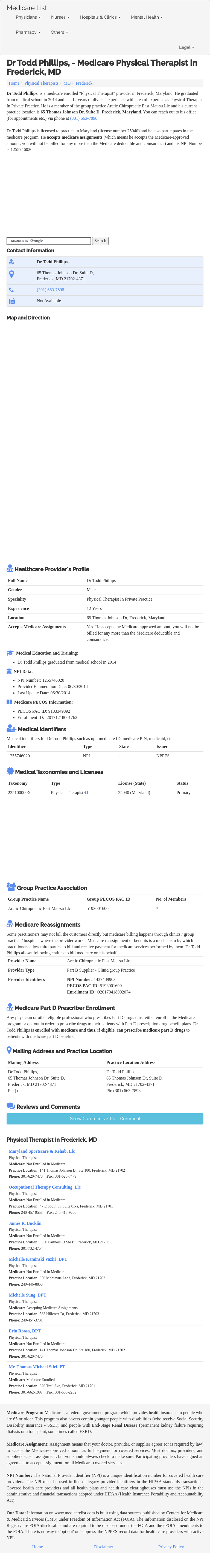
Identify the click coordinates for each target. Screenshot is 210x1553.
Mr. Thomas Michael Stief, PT (37, 1366)
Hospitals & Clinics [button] (100, 17)
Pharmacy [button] (28, 32)
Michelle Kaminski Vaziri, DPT (38, 1259)
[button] (86, 792)
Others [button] (59, 32)
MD (67, 83)
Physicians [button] (28, 17)
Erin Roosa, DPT (25, 1331)
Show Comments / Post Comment (105, 1118)
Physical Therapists (42, 83)
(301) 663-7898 (83, 118)
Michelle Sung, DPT (27, 1295)
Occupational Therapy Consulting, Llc (45, 1187)
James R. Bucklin (25, 1223)
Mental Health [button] (147, 17)
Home (14, 83)
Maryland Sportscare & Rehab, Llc (42, 1151)
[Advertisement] (106, 194)
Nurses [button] (60, 17)
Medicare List (27, 7)
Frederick (84, 83)
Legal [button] (186, 47)
